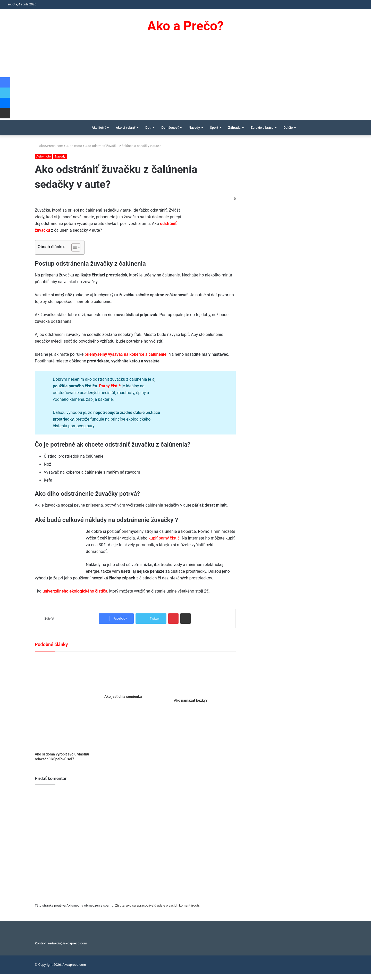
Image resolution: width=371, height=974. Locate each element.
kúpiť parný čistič (164, 538)
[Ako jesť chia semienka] (135, 674)
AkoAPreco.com (49, 146)
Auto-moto (74, 146)
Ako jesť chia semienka (123, 696)
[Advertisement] (185, 81)
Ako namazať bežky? (190, 700)
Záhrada (234, 127)
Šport (214, 127)
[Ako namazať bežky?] (205, 676)
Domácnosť (170, 127)
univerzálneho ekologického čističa (75, 591)
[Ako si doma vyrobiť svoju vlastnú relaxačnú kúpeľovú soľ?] (66, 703)
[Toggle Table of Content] (73, 247)
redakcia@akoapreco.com (67, 943)
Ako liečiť (99, 127)
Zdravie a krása (262, 127)
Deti (148, 127)
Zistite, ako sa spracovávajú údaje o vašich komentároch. (157, 905)
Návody (194, 127)
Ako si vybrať (125, 127)
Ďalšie (288, 127)
